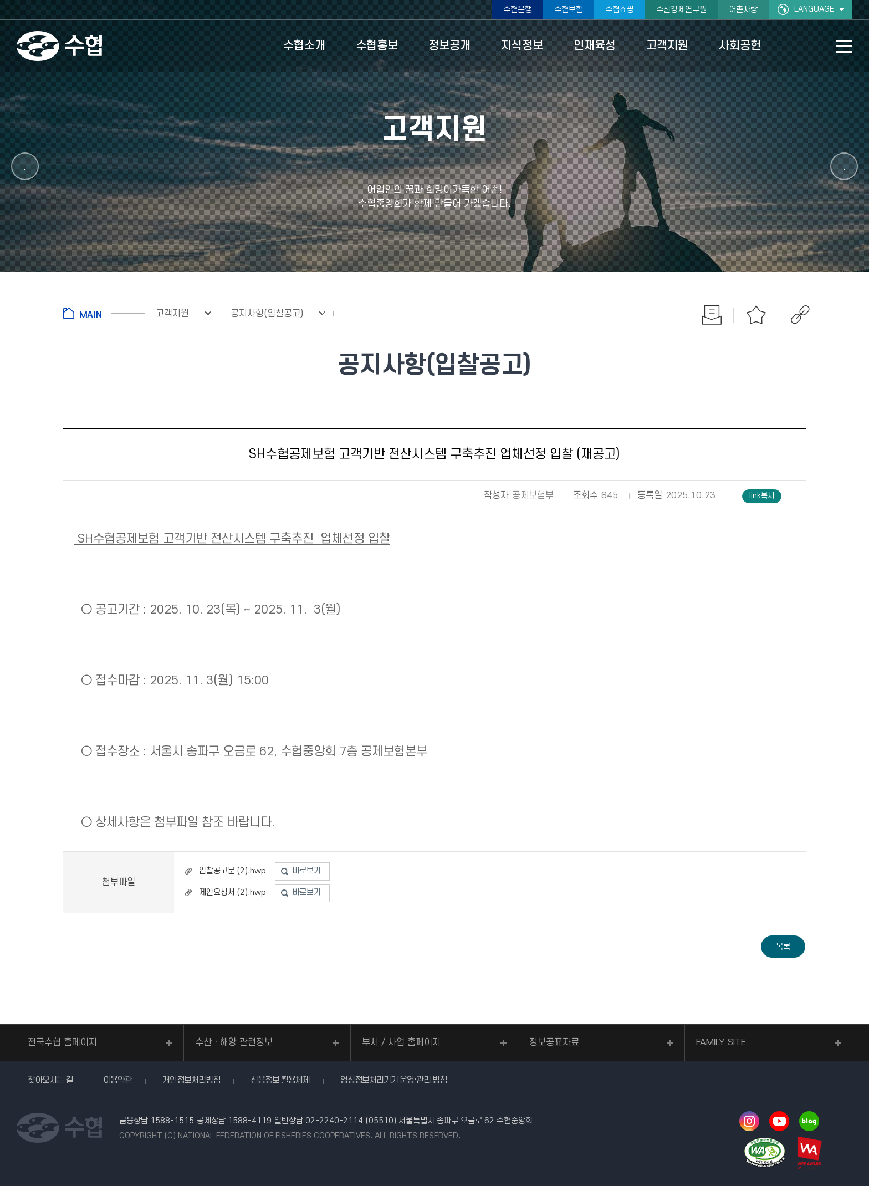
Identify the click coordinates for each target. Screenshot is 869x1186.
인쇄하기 (711, 314)
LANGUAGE (814, 9)
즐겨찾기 (756, 314)
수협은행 (517, 9)
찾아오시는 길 (50, 1080)
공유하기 (800, 314)
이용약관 (117, 1080)
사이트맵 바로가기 (844, 46)
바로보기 (306, 871)
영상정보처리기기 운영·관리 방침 (393, 1080)
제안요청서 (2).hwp (232, 892)
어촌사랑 (743, 9)
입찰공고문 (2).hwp (232, 871)
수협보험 (568, 9)
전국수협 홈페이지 (62, 1042)
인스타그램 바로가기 (749, 1121)
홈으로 (104, 313)
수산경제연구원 (681, 9)
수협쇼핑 (619, 9)
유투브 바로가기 (779, 1121)
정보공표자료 (554, 1042)
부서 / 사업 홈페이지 (401, 1042)
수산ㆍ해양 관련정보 (234, 1042)
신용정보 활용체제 (280, 1080)
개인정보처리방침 (191, 1080)
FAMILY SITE (721, 1042)
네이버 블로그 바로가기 (809, 1121)
